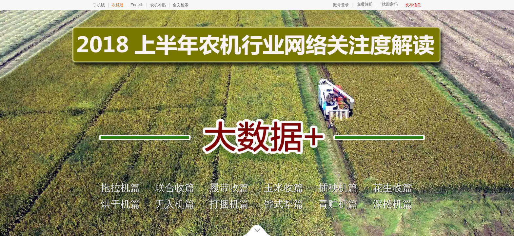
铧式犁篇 (283, 204)
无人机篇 (174, 204)
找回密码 (390, 4)
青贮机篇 (338, 204)
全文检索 (180, 5)
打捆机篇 (229, 204)
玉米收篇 (283, 187)
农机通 (118, 5)
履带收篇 (229, 187)
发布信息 (413, 5)
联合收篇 (174, 187)
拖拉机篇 (120, 187)
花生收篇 (392, 187)
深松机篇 (392, 204)
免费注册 (365, 4)
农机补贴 (158, 5)
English (136, 5)
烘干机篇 (120, 204)
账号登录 (341, 5)
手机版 (99, 5)
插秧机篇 (338, 187)
